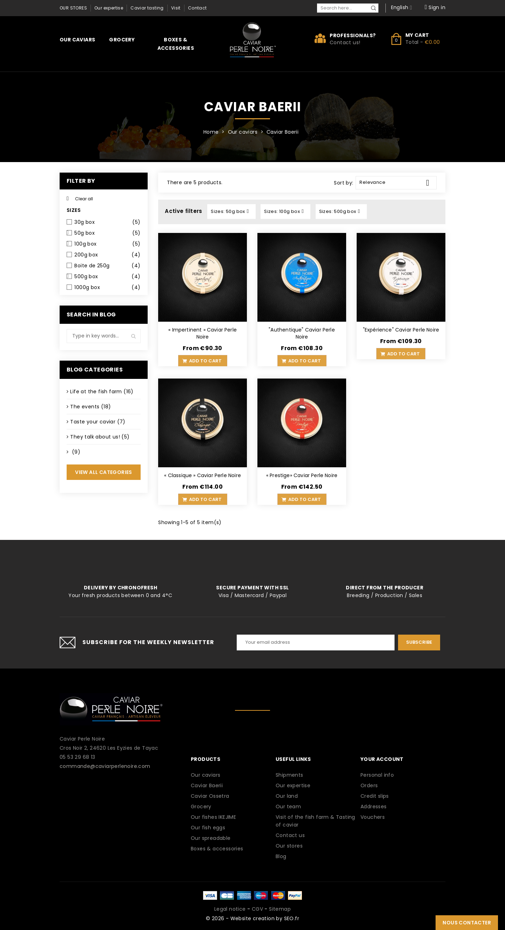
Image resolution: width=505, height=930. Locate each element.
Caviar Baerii (207, 785)
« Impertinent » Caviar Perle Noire (202, 333)
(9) (75, 451)
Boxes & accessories (175, 44)
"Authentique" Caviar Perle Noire (302, 333)
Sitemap (280, 908)
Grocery (122, 39)
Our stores (73, 8)
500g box (107, 276)
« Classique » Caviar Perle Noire (202, 475)
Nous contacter (467, 922)
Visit (176, 8)
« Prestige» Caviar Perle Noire (301, 475)
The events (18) (90, 406)
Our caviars (77, 39)
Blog (281, 856)
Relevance (397, 182)
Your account (382, 759)
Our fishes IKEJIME (213, 817)
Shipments (289, 774)
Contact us (290, 835)
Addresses (374, 806)
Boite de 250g (107, 265)
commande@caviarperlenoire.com (105, 766)
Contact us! (345, 42)
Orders (369, 785)
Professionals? (353, 35)
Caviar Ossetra (210, 795)
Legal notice (230, 908)
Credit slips (375, 795)
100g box (107, 244)
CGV (257, 908)
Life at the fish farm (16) (101, 391)
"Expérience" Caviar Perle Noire (401, 329)
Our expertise (108, 8)
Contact (197, 8)
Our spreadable (211, 838)
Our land (287, 795)
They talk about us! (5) (99, 436)
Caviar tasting (147, 8)
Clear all (80, 198)
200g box (107, 255)
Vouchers (373, 817)
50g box (107, 233)
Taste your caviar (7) (97, 421)
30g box (107, 222)
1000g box (107, 287)
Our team (288, 806)
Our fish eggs (208, 827)
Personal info (377, 774)
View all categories (103, 472)
